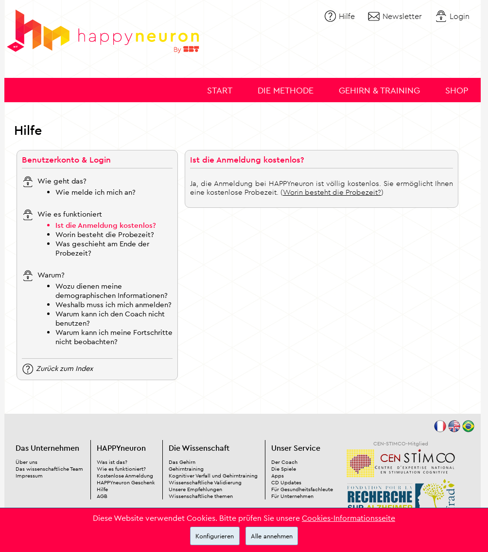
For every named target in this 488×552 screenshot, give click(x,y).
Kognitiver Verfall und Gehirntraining (213, 475)
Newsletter (402, 16)
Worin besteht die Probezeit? (104, 234)
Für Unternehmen (292, 496)
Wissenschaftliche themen (201, 496)
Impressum (29, 475)
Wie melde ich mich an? (95, 192)
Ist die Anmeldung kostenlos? (105, 225)
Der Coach (284, 462)
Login (460, 16)
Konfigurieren (214, 536)
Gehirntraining (186, 468)
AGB (102, 496)
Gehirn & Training (379, 90)
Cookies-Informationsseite (348, 518)
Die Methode (286, 90)
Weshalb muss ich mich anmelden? (113, 304)
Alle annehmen (272, 536)
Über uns (26, 462)
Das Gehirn (182, 462)
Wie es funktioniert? (121, 468)
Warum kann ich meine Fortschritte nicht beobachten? (114, 337)
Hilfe (347, 16)
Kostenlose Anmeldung (125, 475)
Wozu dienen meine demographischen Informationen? (111, 290)
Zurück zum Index (64, 367)
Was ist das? (112, 462)
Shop (456, 90)
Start (219, 90)
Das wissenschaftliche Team (49, 468)
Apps (277, 475)
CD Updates (286, 482)
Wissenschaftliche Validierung (205, 482)
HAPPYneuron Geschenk (126, 482)
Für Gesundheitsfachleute (302, 489)
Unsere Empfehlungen (195, 489)
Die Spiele (283, 468)
